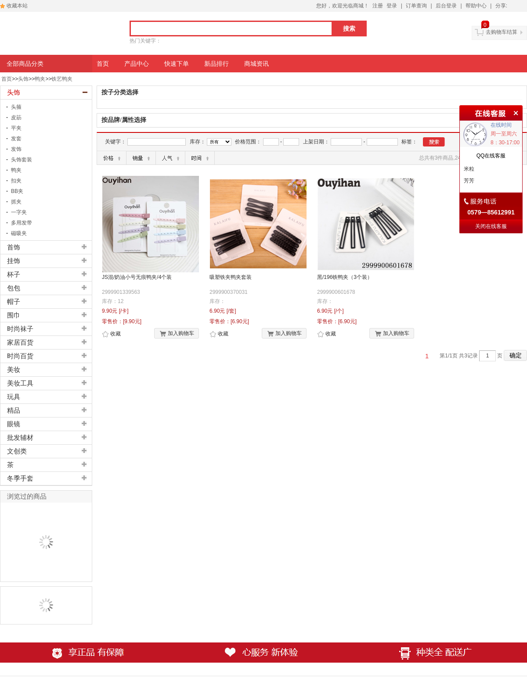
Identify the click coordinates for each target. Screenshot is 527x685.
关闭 (515, 112)
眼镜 (13, 424)
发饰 (16, 149)
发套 (16, 139)
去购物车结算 (501, 32)
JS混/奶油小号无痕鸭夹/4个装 (137, 277)
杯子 (13, 274)
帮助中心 (476, 6)
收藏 (111, 334)
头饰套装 (21, 160)
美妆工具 (20, 383)
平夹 (16, 128)
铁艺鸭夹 (61, 79)
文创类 (17, 451)
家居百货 (20, 342)
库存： (198, 142)
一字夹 (19, 212)
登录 (391, 6)
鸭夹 (40, 79)
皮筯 (16, 117)
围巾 (13, 315)
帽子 (13, 301)
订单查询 (416, 6)
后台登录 (446, 6)
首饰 (13, 247)
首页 (6, 79)
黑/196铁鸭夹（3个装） (344, 277)
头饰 (23, 79)
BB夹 (17, 191)
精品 (13, 410)
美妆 (13, 369)
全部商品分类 (25, 63)
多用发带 (21, 223)
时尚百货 (20, 356)
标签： (409, 142)
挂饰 (13, 260)
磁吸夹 (19, 233)
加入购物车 (176, 333)
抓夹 (16, 202)
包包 (13, 288)
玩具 (13, 396)
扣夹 (16, 181)
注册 (377, 6)
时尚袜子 (20, 328)
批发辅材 (20, 437)
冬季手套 (20, 478)
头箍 (16, 107)
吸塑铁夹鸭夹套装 (230, 277)
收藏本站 (17, 6)
